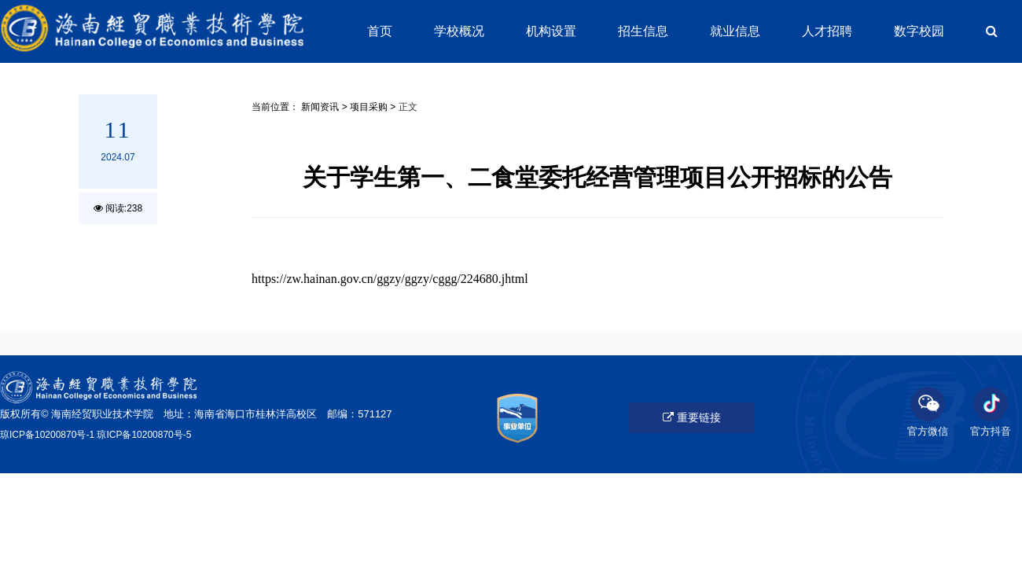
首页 (379, 31)
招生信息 (643, 31)
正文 (408, 106)
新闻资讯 (320, 106)
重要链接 (692, 417)
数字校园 (919, 31)
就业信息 (735, 31)
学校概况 (459, 31)
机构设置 (551, 31)
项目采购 (369, 106)
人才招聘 (827, 31)
